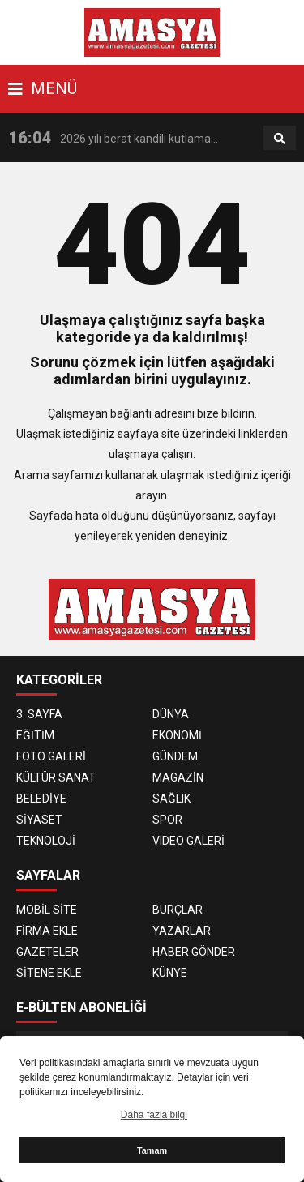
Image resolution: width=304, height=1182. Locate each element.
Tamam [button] (152, 1150)
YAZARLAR (181, 930)
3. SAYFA (39, 714)
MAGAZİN (177, 777)
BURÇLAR (177, 909)
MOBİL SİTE (46, 909)
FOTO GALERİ (51, 756)
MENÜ (42, 88)
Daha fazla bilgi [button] (154, 1114)
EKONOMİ (177, 735)
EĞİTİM (35, 735)
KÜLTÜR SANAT (56, 777)
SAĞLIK (171, 798)
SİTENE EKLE (49, 972)
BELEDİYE (41, 798)
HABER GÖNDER (193, 951)
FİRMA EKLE (47, 930)
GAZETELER (47, 951)
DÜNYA (170, 714)
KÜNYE (169, 972)
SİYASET (39, 819)
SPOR (167, 819)
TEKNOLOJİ (45, 840)
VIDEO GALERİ (188, 840)
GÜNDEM (175, 756)
